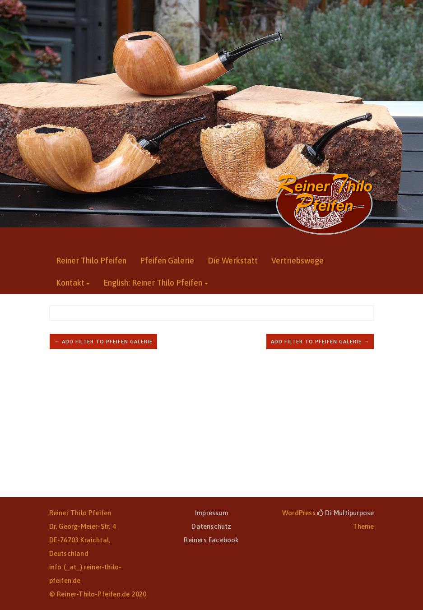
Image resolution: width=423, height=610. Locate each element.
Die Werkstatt (233, 260)
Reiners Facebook (211, 540)
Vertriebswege (297, 260)
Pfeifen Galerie (167, 260)
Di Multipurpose (345, 513)
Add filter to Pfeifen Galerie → (320, 341)
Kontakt (70, 282)
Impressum (211, 513)
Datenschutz (211, 526)
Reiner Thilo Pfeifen (91, 260)
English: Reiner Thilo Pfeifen (152, 282)
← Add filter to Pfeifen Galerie (103, 341)
